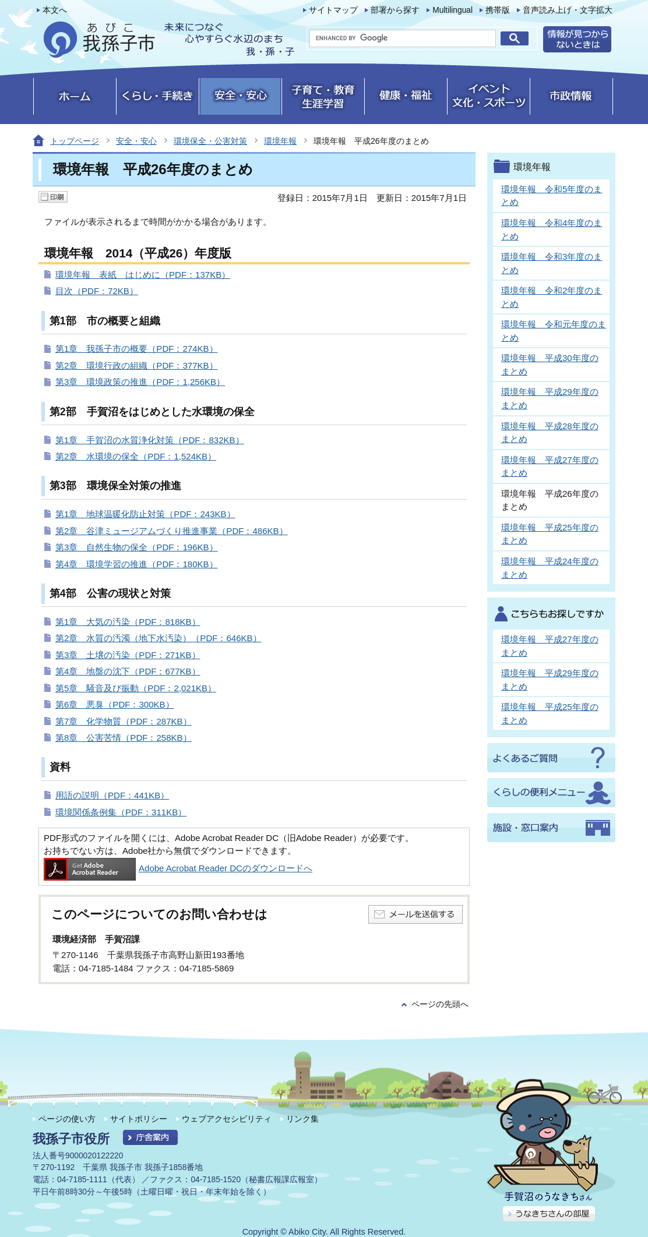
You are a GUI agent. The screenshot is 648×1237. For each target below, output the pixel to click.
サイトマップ (333, 10)
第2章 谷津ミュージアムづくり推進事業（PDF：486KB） (171, 531)
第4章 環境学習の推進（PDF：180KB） (136, 564)
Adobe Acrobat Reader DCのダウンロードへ (178, 868)
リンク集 (302, 1118)
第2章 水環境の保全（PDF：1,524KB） (135, 456)
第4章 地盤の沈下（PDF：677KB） (127, 671)
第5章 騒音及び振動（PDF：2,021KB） (135, 688)
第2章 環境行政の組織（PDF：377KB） (136, 365)
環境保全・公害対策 (210, 141)
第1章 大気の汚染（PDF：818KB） (127, 622)
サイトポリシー (138, 1118)
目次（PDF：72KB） (96, 291)
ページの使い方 (67, 1118)
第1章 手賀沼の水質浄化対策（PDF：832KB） (149, 440)
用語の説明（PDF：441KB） (112, 795)
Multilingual (452, 10)
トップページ (74, 141)
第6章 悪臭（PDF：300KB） (114, 704)
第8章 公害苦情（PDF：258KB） (123, 738)
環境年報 (280, 141)
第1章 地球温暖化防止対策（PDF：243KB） (145, 514)
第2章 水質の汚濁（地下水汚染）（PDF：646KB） (158, 638)
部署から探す (395, 10)
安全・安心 (136, 141)
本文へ (55, 10)
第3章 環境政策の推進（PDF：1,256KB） (140, 382)
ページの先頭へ (440, 1004)
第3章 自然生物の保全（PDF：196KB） (136, 547)
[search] (402, 38)
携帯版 (497, 10)
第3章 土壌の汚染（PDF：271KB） (127, 655)
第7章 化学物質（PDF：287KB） (123, 721)
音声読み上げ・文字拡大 (567, 10)
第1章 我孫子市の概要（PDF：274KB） (136, 349)
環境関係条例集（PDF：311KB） (120, 812)
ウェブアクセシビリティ (227, 1118)
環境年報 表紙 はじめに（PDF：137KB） (142, 275)
